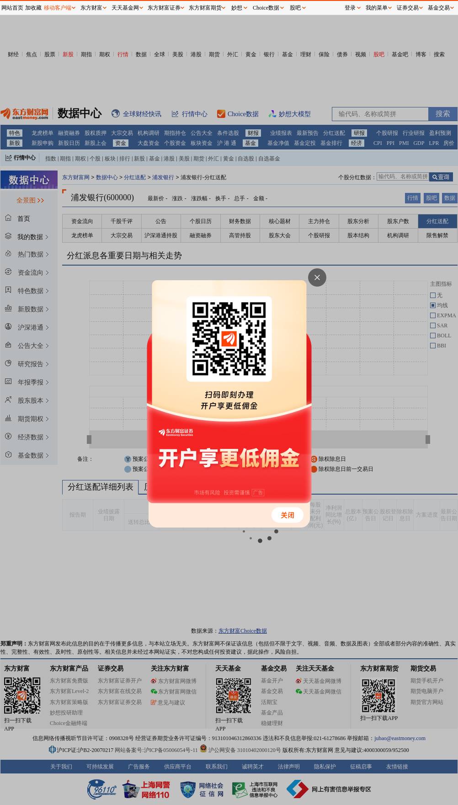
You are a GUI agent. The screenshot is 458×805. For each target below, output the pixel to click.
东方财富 (91, 8)
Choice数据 (266, 8)
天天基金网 (125, 8)
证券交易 (408, 8)
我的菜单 (377, 8)
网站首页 (12, 8)
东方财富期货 (205, 8)
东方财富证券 (164, 8)
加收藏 (33, 8)
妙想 (236, 8)
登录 (350, 8)
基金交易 (439, 8)
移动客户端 (57, 8)
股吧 (295, 8)
